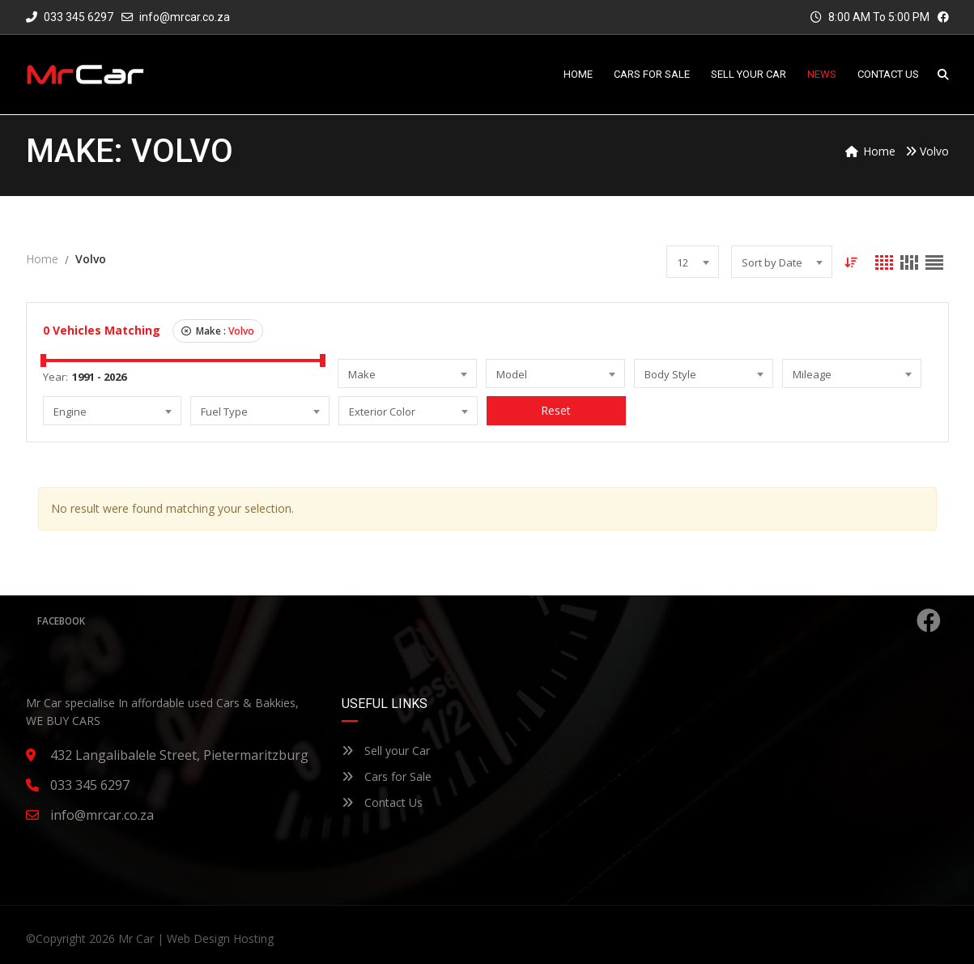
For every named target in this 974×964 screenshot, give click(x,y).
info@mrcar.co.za (184, 17)
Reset (557, 410)
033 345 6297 (69, 17)
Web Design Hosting (220, 938)
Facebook (489, 620)
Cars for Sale (387, 776)
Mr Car (136, 938)
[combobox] (692, 261)
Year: (55, 376)
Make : (217, 331)
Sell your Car (386, 750)
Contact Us (382, 802)
